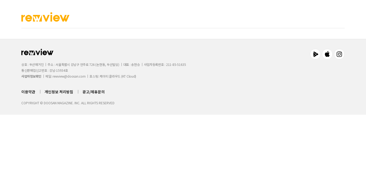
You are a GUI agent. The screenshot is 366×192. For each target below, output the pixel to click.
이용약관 (28, 91)
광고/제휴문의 (93, 91)
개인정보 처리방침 (59, 91)
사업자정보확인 (31, 76)
